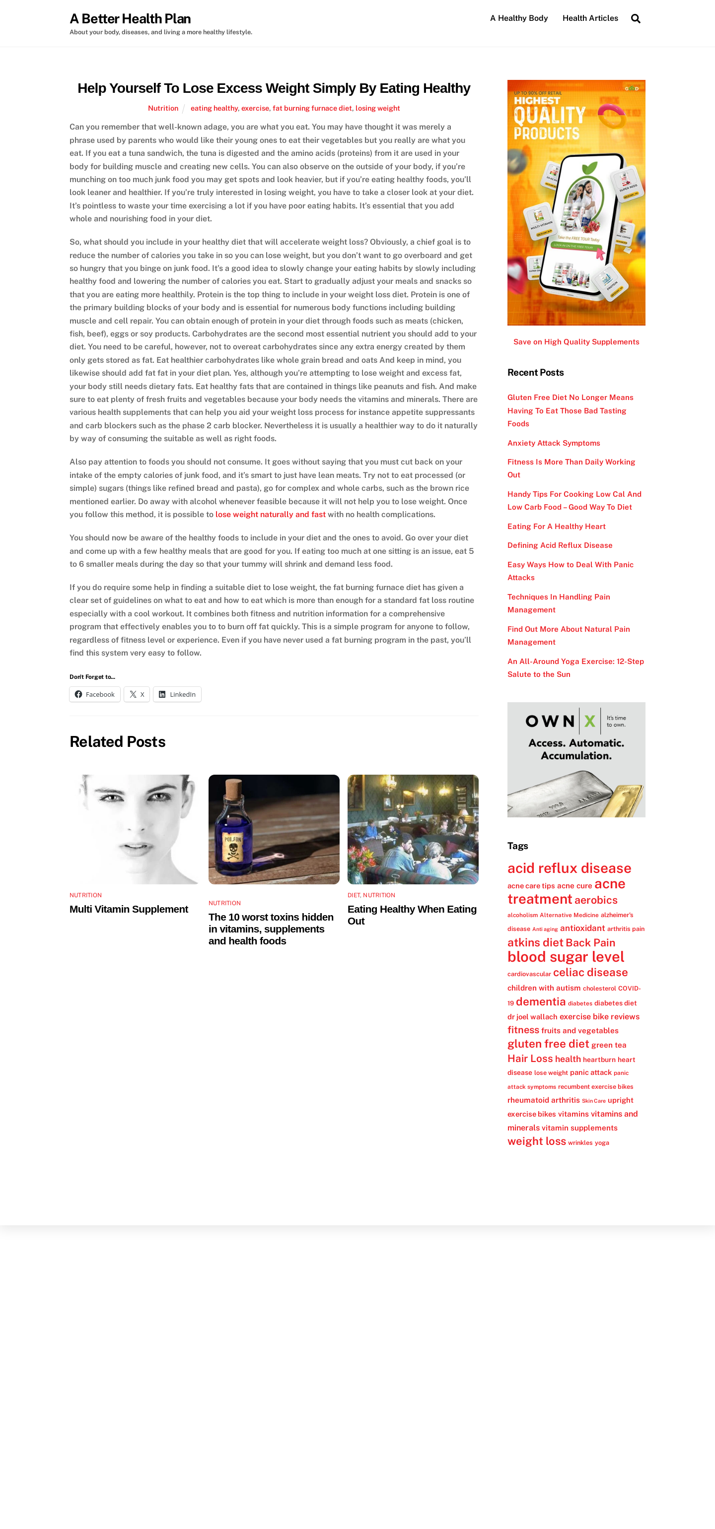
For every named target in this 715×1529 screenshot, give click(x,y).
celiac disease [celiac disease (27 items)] (590, 972)
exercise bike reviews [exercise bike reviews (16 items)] (600, 1016)
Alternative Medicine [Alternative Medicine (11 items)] (569, 915)
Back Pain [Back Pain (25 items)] (591, 942)
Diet (354, 895)
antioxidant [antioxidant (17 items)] (582, 928)
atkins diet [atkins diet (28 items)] (535, 942)
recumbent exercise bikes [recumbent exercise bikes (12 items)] (596, 1086)
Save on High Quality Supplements (576, 341)
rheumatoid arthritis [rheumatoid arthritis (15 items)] (543, 1099)
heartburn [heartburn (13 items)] (599, 1060)
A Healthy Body (519, 18)
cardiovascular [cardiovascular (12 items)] (529, 974)
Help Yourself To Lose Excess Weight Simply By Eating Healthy (273, 88)
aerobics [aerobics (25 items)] (596, 900)
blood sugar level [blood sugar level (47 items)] (566, 956)
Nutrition (163, 108)
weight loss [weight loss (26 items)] (536, 1140)
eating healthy (214, 108)
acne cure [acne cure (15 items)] (574, 885)
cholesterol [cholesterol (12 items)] (599, 988)
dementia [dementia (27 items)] (541, 1001)
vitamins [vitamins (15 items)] (573, 1114)
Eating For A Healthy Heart (556, 526)
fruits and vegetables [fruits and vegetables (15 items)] (580, 1030)
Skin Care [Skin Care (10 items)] (594, 1101)
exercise (255, 108)
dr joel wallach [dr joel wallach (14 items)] (532, 1016)
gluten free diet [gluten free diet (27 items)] (548, 1044)
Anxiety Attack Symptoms (553, 443)
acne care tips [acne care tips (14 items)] (531, 885)
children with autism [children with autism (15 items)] (544, 987)
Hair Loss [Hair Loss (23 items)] (530, 1058)
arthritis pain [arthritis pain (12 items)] (625, 928)
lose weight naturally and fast (270, 514)
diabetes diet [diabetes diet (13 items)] (615, 1003)
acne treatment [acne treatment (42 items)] (566, 891)
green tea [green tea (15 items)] (609, 1045)
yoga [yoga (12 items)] (602, 1142)
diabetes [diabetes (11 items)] (580, 1003)
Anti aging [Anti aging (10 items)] (545, 929)
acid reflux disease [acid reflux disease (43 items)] (569, 868)
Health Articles (590, 18)
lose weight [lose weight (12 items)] (551, 1072)
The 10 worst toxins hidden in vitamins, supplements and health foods (271, 928)
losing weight (378, 108)
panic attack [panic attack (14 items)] (591, 1072)
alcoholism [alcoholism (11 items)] (522, 915)
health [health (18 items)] (568, 1059)
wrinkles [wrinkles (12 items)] (580, 1142)
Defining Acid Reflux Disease (560, 545)
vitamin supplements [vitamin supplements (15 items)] (580, 1127)
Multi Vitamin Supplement (129, 909)
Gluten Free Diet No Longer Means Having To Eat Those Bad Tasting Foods (570, 410)
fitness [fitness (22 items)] (523, 1030)
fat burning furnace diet (312, 108)
